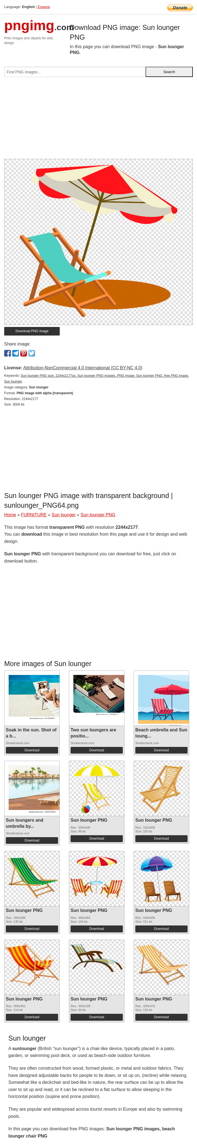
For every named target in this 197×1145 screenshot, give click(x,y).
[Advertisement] (98, 120)
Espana (44, 7)
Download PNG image (32, 331)
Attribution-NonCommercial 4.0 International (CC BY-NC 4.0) (82, 367)
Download (31, 750)
